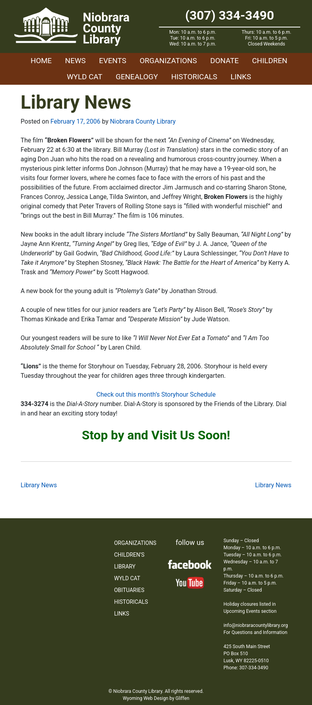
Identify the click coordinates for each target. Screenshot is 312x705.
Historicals (194, 76)
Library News (39, 485)
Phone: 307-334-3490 (245, 667)
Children (269, 60)
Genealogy (137, 76)
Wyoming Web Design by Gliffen (156, 698)
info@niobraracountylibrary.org (255, 625)
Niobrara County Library (142, 121)
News (75, 60)
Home (41, 60)
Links (241, 76)
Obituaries (129, 590)
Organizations (168, 60)
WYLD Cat (84, 76)
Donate (224, 60)
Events (112, 60)
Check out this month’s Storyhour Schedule (156, 394)
